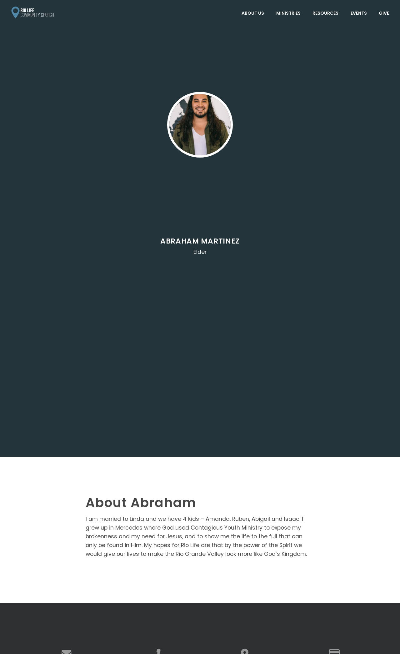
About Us (253, 13)
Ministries (288, 13)
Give (384, 13)
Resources (325, 13)
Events (359, 13)
